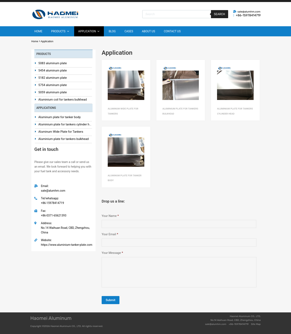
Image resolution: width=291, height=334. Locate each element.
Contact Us (172, 31)
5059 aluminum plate (52, 92)
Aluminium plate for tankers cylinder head (66, 124)
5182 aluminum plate (52, 78)
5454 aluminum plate (52, 70)
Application (89, 31)
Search (219, 14)
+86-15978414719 (248, 15)
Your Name (110, 216)
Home (38, 31)
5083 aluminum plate (52, 63)
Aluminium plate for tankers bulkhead (63, 139)
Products (60, 31)
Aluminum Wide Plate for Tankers (60, 131)
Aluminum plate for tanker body (59, 117)
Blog (112, 31)
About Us (148, 31)
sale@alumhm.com (248, 11)
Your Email (110, 234)
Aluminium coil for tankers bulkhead (62, 99)
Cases (128, 31)
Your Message (112, 253)
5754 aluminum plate (52, 85)
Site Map (256, 324)
